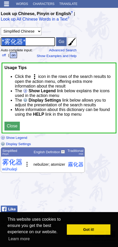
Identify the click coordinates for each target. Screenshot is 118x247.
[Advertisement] (75, 190)
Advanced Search (62, 50)
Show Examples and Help (57, 56)
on (13, 55)
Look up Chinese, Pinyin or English (36, 13)
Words (22, 4)
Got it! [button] (88, 229)
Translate (68, 4)
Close (12, 126)
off (4, 55)
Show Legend (14, 138)
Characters (44, 4)
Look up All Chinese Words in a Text (34, 19)
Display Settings (16, 144)
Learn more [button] (19, 239)
